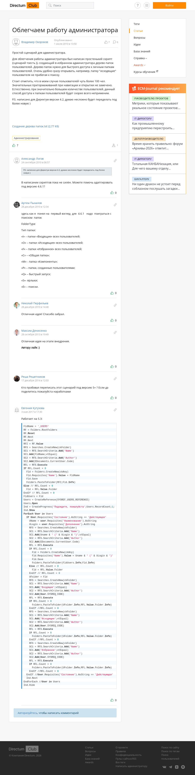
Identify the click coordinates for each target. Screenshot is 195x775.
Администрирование (26, 138)
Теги (137, 24)
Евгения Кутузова (32, 408)
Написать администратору (131, 766)
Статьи (138, 31)
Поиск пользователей (170, 756)
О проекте (122, 747)
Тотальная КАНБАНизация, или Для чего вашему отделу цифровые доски (155, 168)
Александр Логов (32, 158)
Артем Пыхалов (31, 203)
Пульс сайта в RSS (126, 758)
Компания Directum (23, 755)
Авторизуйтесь (27, 713)
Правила (121, 751)
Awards (89, 762)
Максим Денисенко (34, 330)
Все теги (120, 762)
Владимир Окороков (34, 42)
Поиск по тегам (170, 751)
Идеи (137, 44)
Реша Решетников (33, 376)
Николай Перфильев (34, 303)
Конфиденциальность (129, 755)
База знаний (142, 51)
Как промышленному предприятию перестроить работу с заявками (152, 128)
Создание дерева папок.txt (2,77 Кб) (35, 126)
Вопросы (139, 37)
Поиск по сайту (170, 747)
